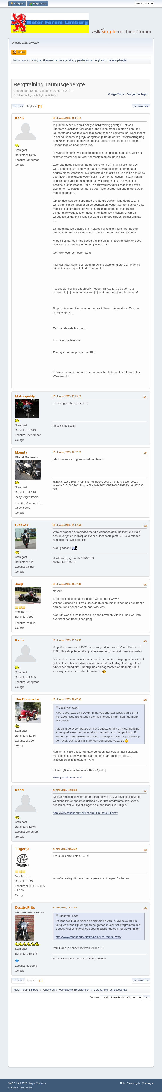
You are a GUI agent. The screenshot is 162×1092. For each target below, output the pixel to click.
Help (122, 1083)
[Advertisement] (61, 72)
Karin (19, 118)
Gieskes (21, 525)
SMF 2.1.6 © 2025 (17, 1083)
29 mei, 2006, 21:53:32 (65, 849)
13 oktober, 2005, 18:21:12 (67, 118)
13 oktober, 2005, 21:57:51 (67, 525)
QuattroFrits (25, 907)
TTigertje (22, 849)
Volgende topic (137, 94)
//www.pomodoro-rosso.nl (67, 777)
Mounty (21, 452)
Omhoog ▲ (148, 1083)
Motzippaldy (25, 396)
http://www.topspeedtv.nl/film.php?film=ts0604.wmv (85, 812)
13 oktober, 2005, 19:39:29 (67, 396)
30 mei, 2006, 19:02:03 (65, 907)
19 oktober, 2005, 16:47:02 (67, 699)
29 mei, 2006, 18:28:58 (65, 790)
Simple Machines (37, 1083)
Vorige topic (116, 94)
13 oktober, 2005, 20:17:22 (67, 452)
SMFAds (12, 1087)
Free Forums (26, 1087)
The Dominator (27, 699)
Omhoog (18, 980)
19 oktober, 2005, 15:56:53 (67, 640)
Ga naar (94, 997)
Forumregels (133, 1083)
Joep (19, 584)
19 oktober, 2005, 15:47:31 (67, 584)
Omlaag (18, 106)
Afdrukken (140, 106)
